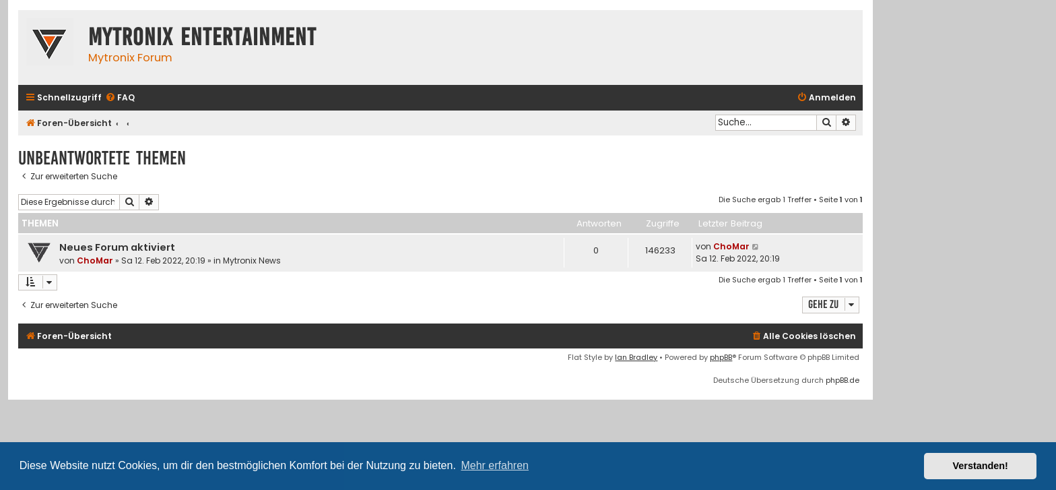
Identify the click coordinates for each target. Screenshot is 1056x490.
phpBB (721, 357)
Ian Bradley (636, 357)
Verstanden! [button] (980, 465)
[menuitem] (120, 98)
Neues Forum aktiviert (117, 247)
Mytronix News (252, 260)
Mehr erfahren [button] (495, 465)
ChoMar (95, 260)
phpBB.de (842, 380)
